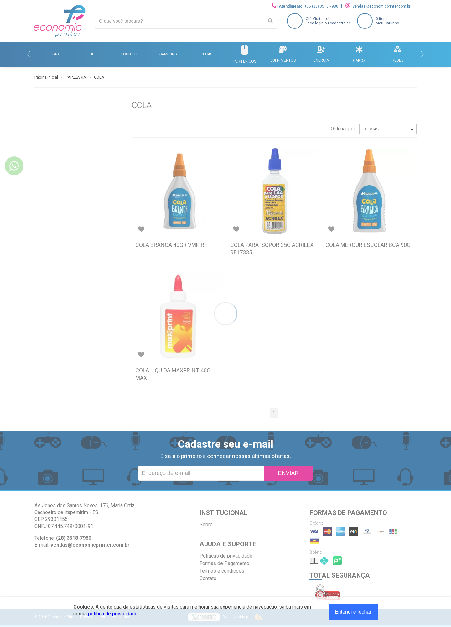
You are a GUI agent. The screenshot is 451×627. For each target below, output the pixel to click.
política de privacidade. (113, 614)
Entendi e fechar (353, 611)
